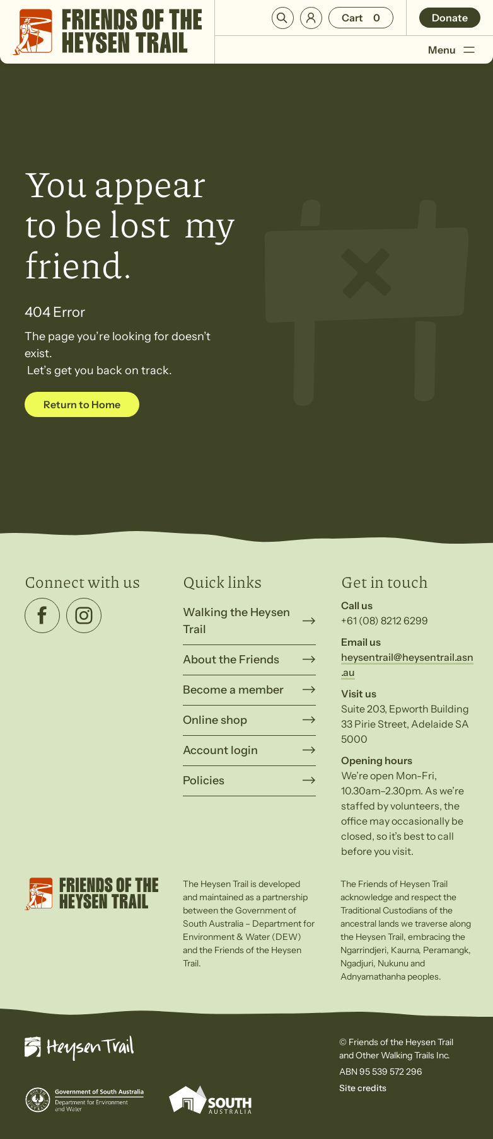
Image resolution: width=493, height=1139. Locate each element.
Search (283, 18)
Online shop (215, 720)
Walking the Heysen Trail (236, 620)
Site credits (362, 1088)
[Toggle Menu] (469, 50)
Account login (220, 750)
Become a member (233, 690)
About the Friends (231, 660)
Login (311, 18)
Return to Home (82, 404)
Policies (203, 780)
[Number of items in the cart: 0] (360, 17)
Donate (450, 17)
